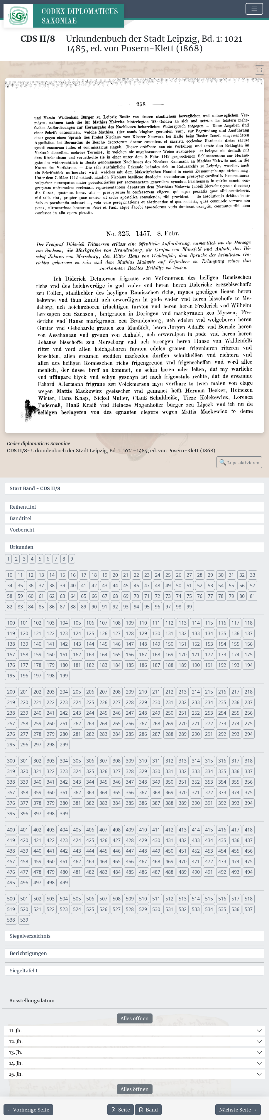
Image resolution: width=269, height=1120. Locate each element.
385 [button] (130, 803)
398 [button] (51, 813)
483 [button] (103, 872)
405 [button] (77, 829)
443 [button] (77, 851)
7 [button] (56, 559)
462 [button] (77, 861)
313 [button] (183, 761)
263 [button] (90, 723)
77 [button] (210, 596)
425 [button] (90, 840)
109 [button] (130, 623)
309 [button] (130, 761)
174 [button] (235, 654)
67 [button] (104, 596)
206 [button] (90, 692)
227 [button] (117, 702)
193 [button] (235, 665)
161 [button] (64, 654)
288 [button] (169, 734)
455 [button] (235, 851)
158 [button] (24, 654)
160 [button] (51, 654)
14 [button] (52, 575)
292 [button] (222, 734)
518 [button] (249, 898)
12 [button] (30, 575)
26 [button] (178, 575)
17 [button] (83, 575)
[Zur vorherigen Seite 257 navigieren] (28, 1109)
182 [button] (90, 665)
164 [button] (103, 654)
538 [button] (11, 920)
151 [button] (183, 644)
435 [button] (222, 840)
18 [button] (94, 575)
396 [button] (24, 813)
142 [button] (64, 644)
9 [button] (71, 559)
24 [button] (157, 575)
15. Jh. (16, 1074)
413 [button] (183, 829)
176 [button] (11, 665)
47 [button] (147, 585)
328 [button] (130, 771)
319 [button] (11, 771)
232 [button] (183, 702)
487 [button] (156, 872)
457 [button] (11, 861)
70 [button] (136, 596)
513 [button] (183, 898)
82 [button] (9, 606)
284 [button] (117, 734)
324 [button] (77, 771)
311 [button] (156, 761)
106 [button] (90, 623)
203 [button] (51, 692)
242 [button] (64, 713)
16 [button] (73, 575)
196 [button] (24, 675)
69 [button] (125, 596)
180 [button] (64, 665)
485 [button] (130, 872)
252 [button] (196, 713)
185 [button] (130, 665)
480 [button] (64, 872)
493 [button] (235, 872)
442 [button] (64, 851)
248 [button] (143, 713)
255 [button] (235, 713)
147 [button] (130, 644)
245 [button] (103, 713)
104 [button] (64, 623)
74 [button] (178, 596)
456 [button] (249, 851)
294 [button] (249, 734)
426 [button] (103, 840)
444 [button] (90, 851)
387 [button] (156, 803)
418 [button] (249, 829)
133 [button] (196, 633)
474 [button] (235, 861)
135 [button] (222, 633)
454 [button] (222, 851)
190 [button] (196, 665)
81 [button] (252, 596)
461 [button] (64, 861)
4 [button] (32, 559)
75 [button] (189, 596)
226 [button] (103, 702)
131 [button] (169, 633)
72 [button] (157, 596)
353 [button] (209, 782)
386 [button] (143, 803)
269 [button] (169, 723)
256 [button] (249, 713)
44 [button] (115, 585)
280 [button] (64, 734)
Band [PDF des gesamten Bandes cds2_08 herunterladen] (148, 1110)
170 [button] (183, 654)
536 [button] (235, 909)
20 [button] (115, 575)
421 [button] (37, 840)
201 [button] (24, 692)
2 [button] (16, 559)
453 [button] (209, 851)
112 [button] (169, 623)
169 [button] (169, 654)
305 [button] (77, 761)
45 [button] (125, 585)
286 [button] (143, 734)
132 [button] (183, 633)
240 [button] (37, 713)
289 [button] (183, 734)
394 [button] (249, 803)
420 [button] (24, 840)
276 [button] (11, 734)
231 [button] (169, 702)
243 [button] (77, 713)
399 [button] (64, 813)
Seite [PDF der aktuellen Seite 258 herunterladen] (120, 1110)
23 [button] (147, 575)
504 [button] (64, 898)
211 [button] (156, 692)
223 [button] (64, 702)
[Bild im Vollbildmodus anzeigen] (259, 70)
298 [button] (51, 744)
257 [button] (11, 723)
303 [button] (51, 761)
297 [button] (37, 744)
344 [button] (90, 782)
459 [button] (37, 861)
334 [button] (209, 771)
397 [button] (37, 813)
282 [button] (90, 734)
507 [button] (103, 898)
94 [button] (136, 606)
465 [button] (117, 861)
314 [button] (196, 761)
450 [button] (169, 851)
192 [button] (222, 665)
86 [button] (52, 606)
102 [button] (37, 623)
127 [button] (117, 633)
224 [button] (77, 702)
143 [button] (77, 644)
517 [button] (235, 898)
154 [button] (222, 644)
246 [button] (117, 713)
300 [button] (11, 761)
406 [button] (90, 829)
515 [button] (209, 898)
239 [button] (24, 713)
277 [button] (24, 734)
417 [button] (235, 829)
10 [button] (9, 575)
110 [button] (143, 623)
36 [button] (30, 585)
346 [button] (117, 782)
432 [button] (183, 840)
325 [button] (90, 771)
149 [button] (156, 644)
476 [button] (11, 872)
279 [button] (51, 734)
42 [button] (94, 585)
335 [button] (222, 771)
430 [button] (156, 840)
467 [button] (143, 861)
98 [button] (178, 606)
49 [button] (168, 585)
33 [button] (252, 575)
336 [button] (235, 771)
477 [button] (24, 872)
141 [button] (51, 644)
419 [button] (11, 840)
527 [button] (117, 909)
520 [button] (24, 909)
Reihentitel (23, 507)
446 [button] (117, 851)
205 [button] (77, 692)
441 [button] (51, 851)
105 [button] (77, 623)
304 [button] (64, 761)
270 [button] (183, 723)
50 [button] (178, 585)
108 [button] (117, 623)
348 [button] (143, 782)
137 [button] (249, 633)
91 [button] (104, 606)
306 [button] (90, 761)
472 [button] (209, 861)
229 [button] (143, 702)
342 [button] (64, 782)
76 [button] (199, 596)
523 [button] (64, 909)
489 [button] (183, 872)
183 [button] (103, 665)
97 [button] (168, 606)
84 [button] (30, 606)
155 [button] (235, 644)
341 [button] (51, 782)
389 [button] (183, 803)
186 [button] (143, 665)
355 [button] (235, 782)
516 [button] (222, 898)
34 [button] (9, 585)
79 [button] (231, 596)
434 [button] (209, 840)
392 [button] (222, 803)
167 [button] (143, 654)
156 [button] (249, 644)
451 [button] (183, 851)
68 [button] (115, 596)
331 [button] (169, 771)
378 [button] (37, 803)
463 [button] (90, 861)
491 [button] (209, 872)
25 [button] (168, 575)
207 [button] (103, 692)
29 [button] (210, 575)
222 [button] (51, 702)
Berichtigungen (28, 953)
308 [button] (117, 761)
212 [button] (169, 692)
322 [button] (51, 771)
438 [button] (11, 851)
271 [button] (196, 723)
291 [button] (209, 734)
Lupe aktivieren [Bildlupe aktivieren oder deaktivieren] (239, 462)
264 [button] (103, 723)
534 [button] (209, 909)
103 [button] (51, 623)
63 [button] (62, 596)
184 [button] (117, 665)
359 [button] (37, 792)
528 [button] (130, 909)
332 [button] (183, 771)
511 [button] (156, 898)
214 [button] (196, 692)
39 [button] (62, 585)
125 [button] (90, 633)
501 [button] (24, 898)
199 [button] (64, 675)
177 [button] (24, 665)
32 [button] (242, 575)
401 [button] (24, 829)
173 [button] (222, 654)
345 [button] (103, 782)
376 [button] (11, 803)
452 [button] (196, 851)
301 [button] (24, 761)
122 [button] (51, 633)
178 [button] (37, 665)
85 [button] (41, 606)
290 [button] (196, 734)
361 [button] (64, 792)
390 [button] (196, 803)
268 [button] (156, 723)
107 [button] (103, 623)
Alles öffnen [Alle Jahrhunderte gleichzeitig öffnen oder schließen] (135, 1018)
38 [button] (52, 585)
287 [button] (156, 734)
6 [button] (48, 559)
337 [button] (249, 771)
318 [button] (249, 761)
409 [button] (130, 829)
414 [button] (196, 829)
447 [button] (130, 851)
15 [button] (62, 575)
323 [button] (64, 771)
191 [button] (209, 665)
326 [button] (103, 771)
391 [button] (209, 803)
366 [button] (130, 792)
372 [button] (209, 792)
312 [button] (169, 761)
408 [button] (117, 829)
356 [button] (249, 782)
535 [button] (222, 909)
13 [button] (41, 575)
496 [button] (24, 882)
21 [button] (125, 575)
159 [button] (37, 654)
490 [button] (196, 872)
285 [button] (130, 734)
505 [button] (77, 898)
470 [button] (183, 861)
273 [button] (222, 723)
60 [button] (30, 596)
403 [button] (51, 829)
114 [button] (196, 623)
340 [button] (37, 782)
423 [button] (64, 840)
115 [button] (209, 623)
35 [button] (20, 585)
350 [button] (169, 782)
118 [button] (249, 623)
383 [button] (103, 803)
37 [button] (41, 585)
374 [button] (235, 792)
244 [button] (90, 713)
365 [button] (117, 792)
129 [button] (143, 633)
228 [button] (130, 702)
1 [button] (8, 559)
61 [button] (41, 596)
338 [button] (11, 782)
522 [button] (51, 909)
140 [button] (37, 644)
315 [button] (209, 761)
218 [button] (249, 692)
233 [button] (196, 702)
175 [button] (249, 654)
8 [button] (63, 559)
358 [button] (24, 792)
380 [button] (64, 803)
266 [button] (130, 723)
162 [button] (77, 654)
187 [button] (156, 665)
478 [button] (37, 872)
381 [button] (77, 803)
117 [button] (235, 623)
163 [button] (90, 654)
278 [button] (37, 734)
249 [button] (156, 713)
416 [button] (222, 829)
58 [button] (9, 596)
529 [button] (143, 909)
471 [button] (196, 861)
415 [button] (209, 829)
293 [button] (235, 734)
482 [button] (90, 872)
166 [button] (130, 654)
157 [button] (11, 654)
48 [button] (157, 585)
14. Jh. (16, 1063)
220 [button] (24, 702)
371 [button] (196, 792)
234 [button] (209, 702)
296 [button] (24, 744)
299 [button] (64, 744)
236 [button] (235, 702)
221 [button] (37, 702)
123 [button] (64, 633)
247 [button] (130, 713)
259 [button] (37, 723)
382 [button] (90, 803)
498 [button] (51, 882)
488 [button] (169, 872)
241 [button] (51, 713)
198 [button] (51, 675)
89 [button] (83, 606)
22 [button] (136, 575)
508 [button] (117, 898)
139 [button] (24, 644)
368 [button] (156, 792)
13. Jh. (15, 1052)
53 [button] (210, 585)
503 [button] (51, 898)
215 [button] (209, 692)
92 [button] (115, 606)
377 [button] (24, 803)
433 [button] (196, 840)
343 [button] (77, 782)
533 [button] (196, 909)
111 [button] (156, 623)
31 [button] (231, 575)
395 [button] (11, 813)
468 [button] (156, 861)
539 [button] (24, 920)
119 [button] (11, 633)
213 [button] (183, 692)
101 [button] (24, 623)
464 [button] (103, 861)
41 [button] (83, 585)
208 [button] (117, 692)
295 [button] (11, 744)
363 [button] (90, 792)
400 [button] (11, 829)
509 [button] (130, 898)
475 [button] (249, 861)
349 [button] (156, 782)
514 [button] (196, 898)
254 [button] (222, 713)
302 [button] (37, 761)
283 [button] (103, 734)
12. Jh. (16, 1041)
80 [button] (242, 596)
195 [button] (11, 675)
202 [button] (37, 692)
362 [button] (77, 792)
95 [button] (147, 606)
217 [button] (235, 692)
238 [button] (11, 713)
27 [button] (189, 575)
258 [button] (24, 723)
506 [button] (90, 898)
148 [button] (143, 644)
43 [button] (104, 585)
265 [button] (117, 723)
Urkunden (21, 547)
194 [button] (249, 665)
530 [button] (156, 909)
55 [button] (231, 585)
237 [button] (249, 702)
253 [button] (209, 713)
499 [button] (64, 882)
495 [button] (11, 882)
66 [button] (94, 596)
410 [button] (143, 829)
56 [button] (242, 585)
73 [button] (168, 596)
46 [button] (136, 585)
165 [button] (117, 654)
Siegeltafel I (23, 971)
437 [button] (249, 840)
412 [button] (169, 829)
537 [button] (249, 909)
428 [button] (130, 840)
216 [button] (222, 692)
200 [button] (11, 692)
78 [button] (221, 596)
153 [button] (209, 644)
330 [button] (156, 771)
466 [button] (130, 861)
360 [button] (51, 792)
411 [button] (156, 829)
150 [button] (169, 644)
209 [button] (130, 692)
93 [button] (125, 606)
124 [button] (77, 633)
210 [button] (143, 692)
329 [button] (143, 771)
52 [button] (199, 585)
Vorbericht (22, 530)
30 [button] (221, 575)
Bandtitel (20, 518)
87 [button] (62, 606)
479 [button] (51, 872)
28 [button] (199, 575)
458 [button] (24, 861)
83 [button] (20, 606)
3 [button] (24, 559)
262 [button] (77, 723)
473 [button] (222, 861)
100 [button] (11, 623)
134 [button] (209, 633)
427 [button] (117, 840)
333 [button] (196, 771)
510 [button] (143, 898)
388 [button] (169, 803)
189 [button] (183, 665)
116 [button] (222, 623)
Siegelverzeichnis (30, 936)
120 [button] (24, 633)
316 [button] (222, 761)
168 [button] (156, 654)
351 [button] (183, 782)
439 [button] (24, 851)
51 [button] (189, 585)
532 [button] (183, 909)
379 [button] (51, 803)
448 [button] (143, 851)
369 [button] (169, 792)
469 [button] (169, 861)
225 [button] (90, 702)
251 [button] (183, 713)
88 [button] (73, 606)
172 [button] (209, 654)
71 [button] (147, 596)
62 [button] (52, 596)
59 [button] (20, 596)
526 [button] (103, 909)
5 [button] (40, 559)
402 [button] (37, 829)
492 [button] (222, 872)
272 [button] (209, 723)
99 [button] (189, 606)
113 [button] (183, 623)
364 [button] (103, 792)
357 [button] (11, 792)
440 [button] (37, 851)
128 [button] (130, 633)
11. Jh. (15, 1030)
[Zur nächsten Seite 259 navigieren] (238, 1109)
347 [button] (130, 782)
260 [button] (51, 723)
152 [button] (196, 644)
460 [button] (51, 861)
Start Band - (35, 488)
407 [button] (103, 829)
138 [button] (11, 644)
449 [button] (156, 851)
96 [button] (157, 606)
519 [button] (11, 909)
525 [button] (90, 909)
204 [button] (64, 692)
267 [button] (143, 723)
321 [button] (37, 771)
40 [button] (73, 585)
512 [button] (169, 898)
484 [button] (117, 872)
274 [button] (235, 723)
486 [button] (143, 872)
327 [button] (117, 771)
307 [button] (103, 761)
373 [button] (222, 792)
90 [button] (94, 606)
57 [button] (252, 585)
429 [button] (143, 840)
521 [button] (37, 909)
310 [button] (143, 761)
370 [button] (183, 792)
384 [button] (117, 803)
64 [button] (73, 596)
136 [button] (235, 633)
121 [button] (37, 633)
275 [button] (249, 723)
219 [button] (11, 702)
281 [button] (77, 734)
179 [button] (51, 665)
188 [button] (169, 665)
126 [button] (103, 633)
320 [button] (24, 771)
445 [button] (103, 851)
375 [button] (249, 792)
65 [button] (83, 596)
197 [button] (37, 675)
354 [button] (222, 782)
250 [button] (169, 713)
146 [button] (117, 644)
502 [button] (37, 898)
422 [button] (51, 840)
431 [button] (169, 840)
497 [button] (37, 882)
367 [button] (143, 792)
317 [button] (235, 761)
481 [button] (77, 872)
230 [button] (156, 702)
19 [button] (104, 575)
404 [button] (64, 829)
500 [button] (11, 898)
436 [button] (235, 840)
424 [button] (77, 840)
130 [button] (156, 633)
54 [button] (221, 585)
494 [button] (249, 872)
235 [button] (222, 702)
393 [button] (235, 803)
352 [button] (196, 782)
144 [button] (90, 644)
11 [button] (20, 575)
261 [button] (64, 723)
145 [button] (103, 644)
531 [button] (169, 909)
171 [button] (196, 654)
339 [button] (24, 782)
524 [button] (77, 909)
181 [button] (77, 665)
